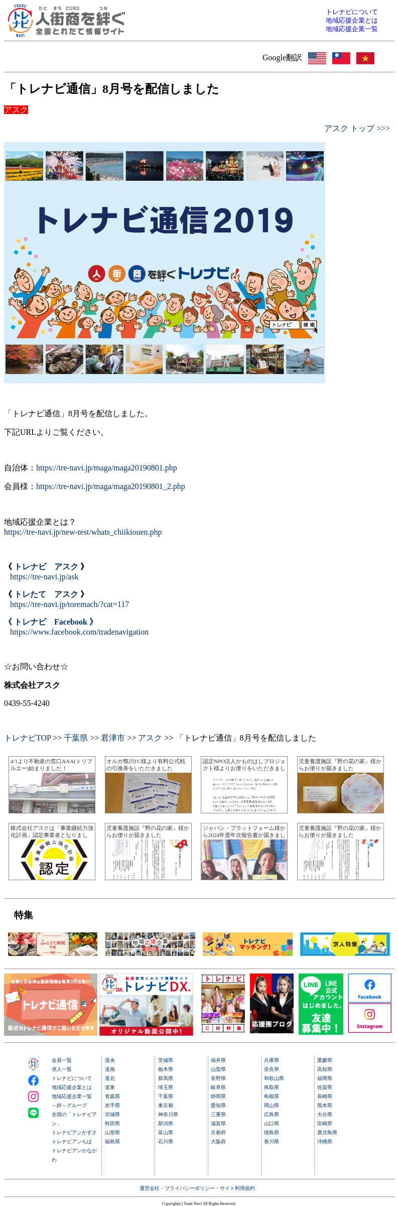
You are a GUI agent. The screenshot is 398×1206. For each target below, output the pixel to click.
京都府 (218, 1132)
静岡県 (218, 1096)
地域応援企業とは (72, 1087)
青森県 (112, 1096)
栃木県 (165, 1069)
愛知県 (218, 1105)
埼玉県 (165, 1087)
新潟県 (165, 1123)
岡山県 (271, 1105)
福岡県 (324, 1078)
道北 (110, 1078)
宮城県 (112, 1114)
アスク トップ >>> (357, 128)
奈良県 (271, 1069)
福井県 (218, 1060)
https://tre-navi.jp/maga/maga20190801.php (106, 467)
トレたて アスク (46, 594)
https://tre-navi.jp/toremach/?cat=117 (69, 604)
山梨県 (218, 1069)
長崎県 (324, 1096)
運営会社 (150, 1188)
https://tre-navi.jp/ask (44, 576)
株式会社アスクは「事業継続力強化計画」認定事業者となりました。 (52, 835)
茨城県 (165, 1060)
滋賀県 (218, 1123)
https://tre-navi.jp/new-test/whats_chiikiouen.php (83, 532)
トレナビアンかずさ (74, 1132)
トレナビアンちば (72, 1141)
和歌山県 (274, 1078)
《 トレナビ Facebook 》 (50, 622)
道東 (110, 1087)
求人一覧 (62, 1069)
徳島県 (271, 1132)
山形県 (112, 1132)
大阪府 (218, 1141)
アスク (150, 738)
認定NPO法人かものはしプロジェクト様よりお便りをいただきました (244, 768)
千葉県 (76, 738)
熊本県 (324, 1105)
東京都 (165, 1105)
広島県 (271, 1114)
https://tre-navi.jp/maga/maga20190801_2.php (110, 486)
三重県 (218, 1114)
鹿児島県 (327, 1132)
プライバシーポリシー (190, 1188)
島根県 (271, 1096)
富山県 (165, 1132)
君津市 (113, 738)
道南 (110, 1069)
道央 (110, 1060)
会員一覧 (62, 1060)
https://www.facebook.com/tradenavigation (79, 632)
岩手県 (112, 1105)
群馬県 (165, 1078)
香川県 (271, 1141)
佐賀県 (324, 1087)
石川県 (165, 1141)
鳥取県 (271, 1087)
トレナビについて (72, 1078)
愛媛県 (324, 1060)
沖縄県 (324, 1141)
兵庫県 (271, 1060)
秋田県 (112, 1123)
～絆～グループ (69, 1105)
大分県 (324, 1114)
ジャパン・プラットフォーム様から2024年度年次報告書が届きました (244, 835)
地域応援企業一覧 (72, 1096)
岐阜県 (218, 1087)
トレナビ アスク (46, 566)
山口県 (271, 1123)
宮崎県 (324, 1123)
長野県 (218, 1078)
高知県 (324, 1069)
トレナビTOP (27, 738)
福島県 (112, 1141)
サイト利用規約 (237, 1188)
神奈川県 (168, 1114)
